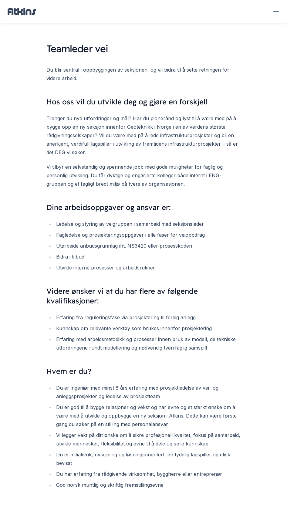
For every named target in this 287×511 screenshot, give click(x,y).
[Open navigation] (276, 11)
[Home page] (21, 11)
